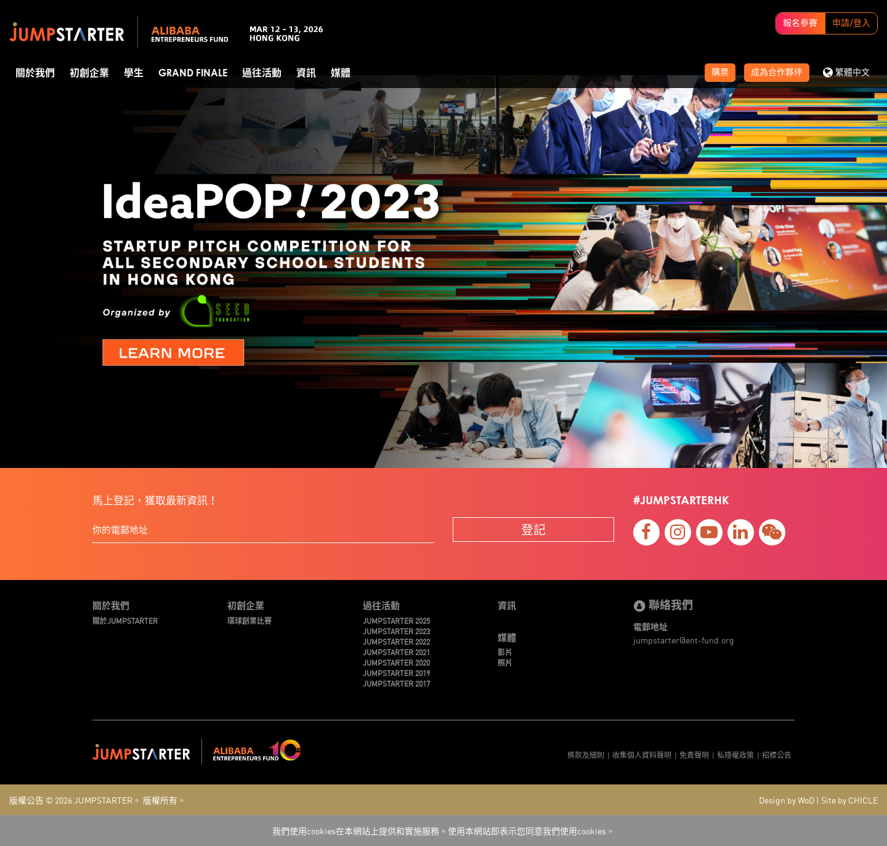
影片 (505, 652)
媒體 (340, 73)
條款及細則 (585, 754)
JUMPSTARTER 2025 (396, 620)
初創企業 (89, 73)
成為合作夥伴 (777, 72)
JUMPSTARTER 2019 (396, 672)
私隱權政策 (735, 754)
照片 (505, 662)
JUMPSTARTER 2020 (396, 662)
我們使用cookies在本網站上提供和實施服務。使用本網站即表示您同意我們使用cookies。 (443, 830)
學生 (134, 73)
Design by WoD (786, 800)
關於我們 (35, 73)
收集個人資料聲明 (641, 754)
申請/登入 (851, 23)
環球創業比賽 (249, 620)
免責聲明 (694, 754)
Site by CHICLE (849, 800)
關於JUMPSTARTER (125, 620)
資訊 (306, 73)
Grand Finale (192, 73)
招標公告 (777, 754)
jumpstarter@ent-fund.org (683, 640)
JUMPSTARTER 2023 (396, 631)
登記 (533, 529)
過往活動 (261, 73)
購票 (720, 72)
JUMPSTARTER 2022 (396, 641)
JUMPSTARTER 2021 (396, 652)
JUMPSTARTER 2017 (396, 683)
